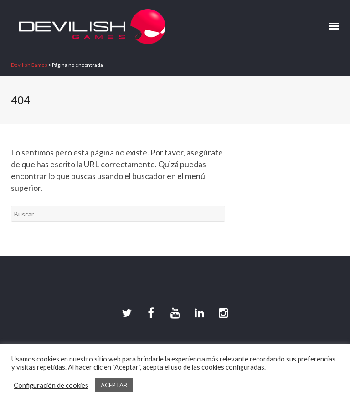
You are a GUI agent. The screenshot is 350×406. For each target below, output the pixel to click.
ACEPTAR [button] (114, 385)
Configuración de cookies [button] (51, 385)
